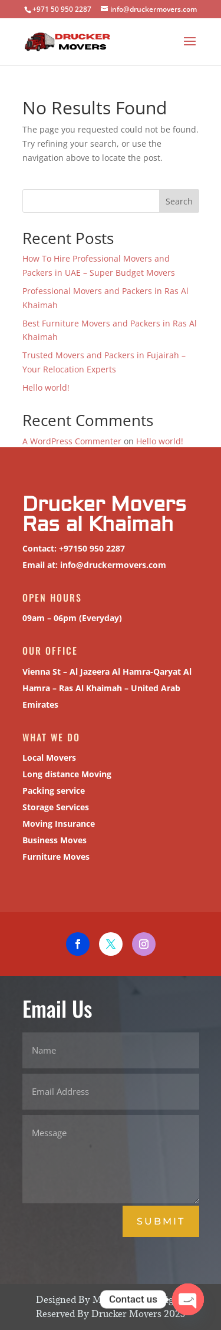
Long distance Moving (63, 773)
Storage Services (52, 805)
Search (179, 201)
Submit (161, 1221)
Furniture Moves (53, 855)
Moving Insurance (55, 822)
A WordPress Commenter (71, 441)
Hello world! (46, 387)
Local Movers (46, 757)
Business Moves (51, 838)
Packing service (50, 789)
